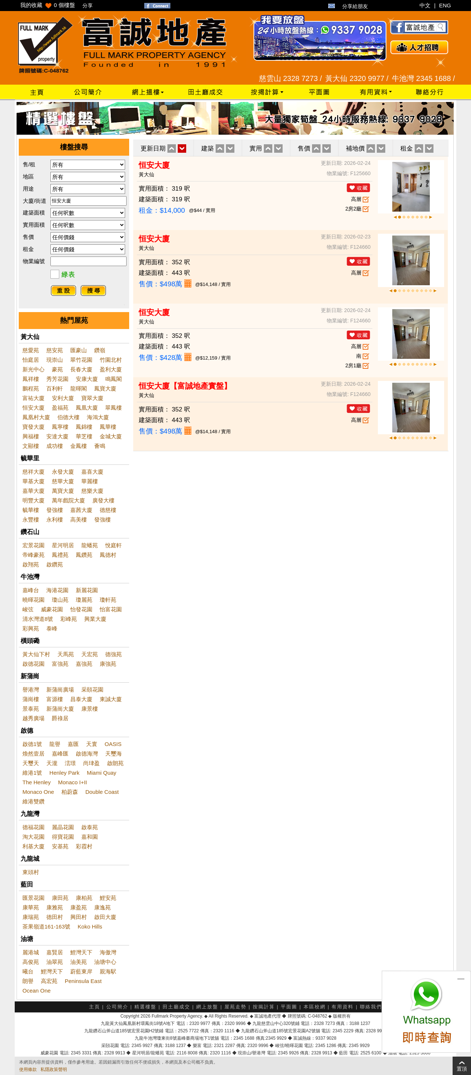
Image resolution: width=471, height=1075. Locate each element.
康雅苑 (54, 907)
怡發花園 (81, 609)
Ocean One (36, 990)
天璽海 (113, 753)
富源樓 (54, 699)
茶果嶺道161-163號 (46, 926)
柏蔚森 (69, 792)
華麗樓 (89, 481)
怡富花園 (111, 609)
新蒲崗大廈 (60, 709)
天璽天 (30, 763)
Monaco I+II (72, 782)
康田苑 (60, 898)
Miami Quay (101, 773)
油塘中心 (105, 962)
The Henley (36, 782)
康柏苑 (84, 898)
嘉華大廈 (33, 491)
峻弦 (27, 609)
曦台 (27, 971)
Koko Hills (90, 926)
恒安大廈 (33, 407)
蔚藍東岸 (81, 971)
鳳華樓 (108, 427)
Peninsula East (83, 981)
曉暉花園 (33, 600)
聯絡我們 (371, 1006)
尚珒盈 (91, 763)
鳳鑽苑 (84, 555)
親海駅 (108, 971)
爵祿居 (60, 718)
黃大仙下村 (36, 654)
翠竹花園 (81, 360)
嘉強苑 (84, 664)
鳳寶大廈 (105, 388)
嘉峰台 (30, 590)
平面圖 (289, 1006)
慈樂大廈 (92, 491)
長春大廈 (81, 369)
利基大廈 (33, 846)
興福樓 (30, 436)
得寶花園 (63, 837)
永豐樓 (30, 519)
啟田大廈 (105, 917)
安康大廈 (87, 379)
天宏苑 (89, 654)
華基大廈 (33, 481)
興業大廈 (95, 619)
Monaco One (38, 792)
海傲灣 (108, 952)
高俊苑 (30, 962)
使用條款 (28, 1069)
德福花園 (33, 827)
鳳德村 (108, 555)
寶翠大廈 (92, 398)
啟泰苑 (89, 827)
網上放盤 (207, 1006)
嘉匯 (73, 744)
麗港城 (30, 952)
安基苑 (60, 846)
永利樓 (54, 519)
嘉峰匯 (60, 753)
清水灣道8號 (37, 619)
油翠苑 (54, 962)
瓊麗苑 (84, 600)
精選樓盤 (145, 1006)
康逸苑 (102, 907)
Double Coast (102, 792)
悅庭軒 (113, 545)
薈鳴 (99, 446)
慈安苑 (54, 350)
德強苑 (113, 654)
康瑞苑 (30, 917)
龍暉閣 (78, 388)
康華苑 (30, 907)
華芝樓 (84, 436)
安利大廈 (63, 398)
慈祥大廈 (33, 471)
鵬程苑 (30, 388)
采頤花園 (92, 689)
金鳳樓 (78, 446)
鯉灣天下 (81, 952)
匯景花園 (33, 898)
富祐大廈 (33, 398)
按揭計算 (264, 1006)
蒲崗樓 (30, 699)
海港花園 (57, 590)
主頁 (94, 1006)
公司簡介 (117, 1006)
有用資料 (343, 1006)
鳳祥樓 (30, 379)
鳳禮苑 (60, 555)
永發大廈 (63, 471)
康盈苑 (78, 907)
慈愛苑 (30, 350)
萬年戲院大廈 (68, 500)
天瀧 (51, 763)
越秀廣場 (33, 718)
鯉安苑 (108, 898)
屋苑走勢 (235, 1006)
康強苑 (108, 664)
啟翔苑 (30, 564)
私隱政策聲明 (53, 1069)
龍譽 (54, 744)
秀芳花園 (57, 379)
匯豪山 (78, 350)
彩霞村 (84, 846)
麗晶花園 (63, 827)
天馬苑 (65, 654)
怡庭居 (30, 360)
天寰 (91, 744)
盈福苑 (60, 407)
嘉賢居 (54, 952)
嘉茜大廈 (81, 510)
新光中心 (33, 369)
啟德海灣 (87, 753)
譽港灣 (30, 689)
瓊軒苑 (108, 600)
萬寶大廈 (63, 491)
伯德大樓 (68, 417)
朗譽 (27, 981)
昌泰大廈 (81, 699)
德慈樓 (108, 510)
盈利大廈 (111, 369)
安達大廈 (57, 436)
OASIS (113, 744)
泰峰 (51, 628)
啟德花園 (33, 664)
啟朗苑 (115, 763)
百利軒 (54, 388)
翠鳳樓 (113, 407)
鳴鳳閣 (113, 379)
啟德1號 (32, 744)
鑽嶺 (99, 350)
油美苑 (78, 962)
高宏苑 (49, 981)
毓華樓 (30, 510)
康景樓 (89, 709)
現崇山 (54, 360)
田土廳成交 (176, 1006)
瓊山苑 (60, 600)
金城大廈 (111, 436)
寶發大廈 (33, 427)
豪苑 (57, 369)
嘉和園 (89, 837)
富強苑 (60, 664)
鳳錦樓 (84, 427)
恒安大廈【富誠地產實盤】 (185, 386)
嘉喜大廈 (92, 471)
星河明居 (63, 545)
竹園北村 (111, 360)
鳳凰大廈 (87, 407)
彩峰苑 (68, 619)
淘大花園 (33, 837)
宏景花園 (33, 545)
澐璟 (70, 763)
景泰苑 (30, 709)
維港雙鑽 (33, 801)
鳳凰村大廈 (36, 417)
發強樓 (54, 510)
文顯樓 (30, 446)
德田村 (54, 917)
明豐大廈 (33, 500)
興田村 (78, 917)
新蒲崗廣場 (60, 689)
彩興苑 (30, 628)
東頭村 (30, 872)
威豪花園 (52, 609)
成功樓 (54, 446)
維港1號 (32, 773)
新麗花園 (87, 590)
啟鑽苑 (54, 564)
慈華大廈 (63, 481)
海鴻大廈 (98, 417)
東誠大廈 (111, 699)
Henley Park (64, 773)
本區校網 (315, 1006)
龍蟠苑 (89, 545)
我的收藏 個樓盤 (47, 5)
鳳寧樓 (60, 427)
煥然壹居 (33, 753)
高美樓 (78, 519)
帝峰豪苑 (33, 555)
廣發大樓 (103, 500)
